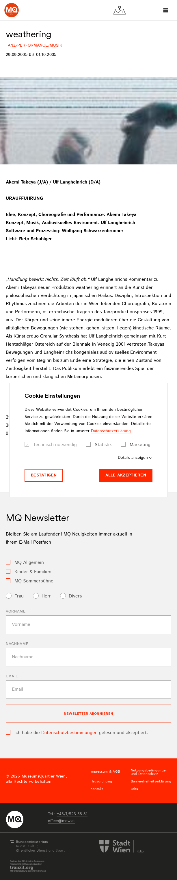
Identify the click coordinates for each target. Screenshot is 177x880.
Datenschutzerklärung (111, 431)
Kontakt (96, 789)
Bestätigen (44, 475)
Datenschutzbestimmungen (69, 732)
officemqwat (61, 821)
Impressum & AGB (105, 771)
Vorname (16, 611)
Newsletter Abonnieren (88, 713)
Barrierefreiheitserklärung (151, 781)
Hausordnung (101, 781)
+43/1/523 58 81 (72, 814)
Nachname (17, 644)
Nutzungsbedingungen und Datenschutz (149, 772)
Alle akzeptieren (125, 475)
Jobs (134, 789)
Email (12, 676)
